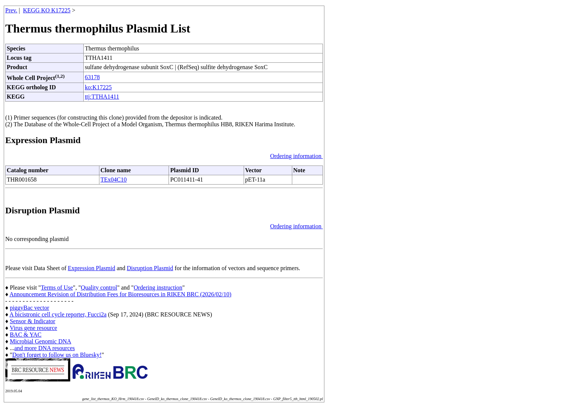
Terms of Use (57, 287)
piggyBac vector (29, 308)
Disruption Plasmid (150, 268)
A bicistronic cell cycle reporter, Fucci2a (58, 314)
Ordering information (296, 156)
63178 (92, 77)
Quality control (99, 287)
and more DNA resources (44, 348)
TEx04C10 (114, 179)
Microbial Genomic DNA (40, 341)
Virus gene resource (33, 328)
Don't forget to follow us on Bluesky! (57, 355)
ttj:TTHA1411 (102, 96)
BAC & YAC (25, 334)
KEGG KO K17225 (47, 10)
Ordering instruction (158, 287)
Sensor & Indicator (32, 321)
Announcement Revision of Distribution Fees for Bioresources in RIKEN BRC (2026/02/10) (120, 294)
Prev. (11, 10)
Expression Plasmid (91, 268)
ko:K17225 (98, 87)
